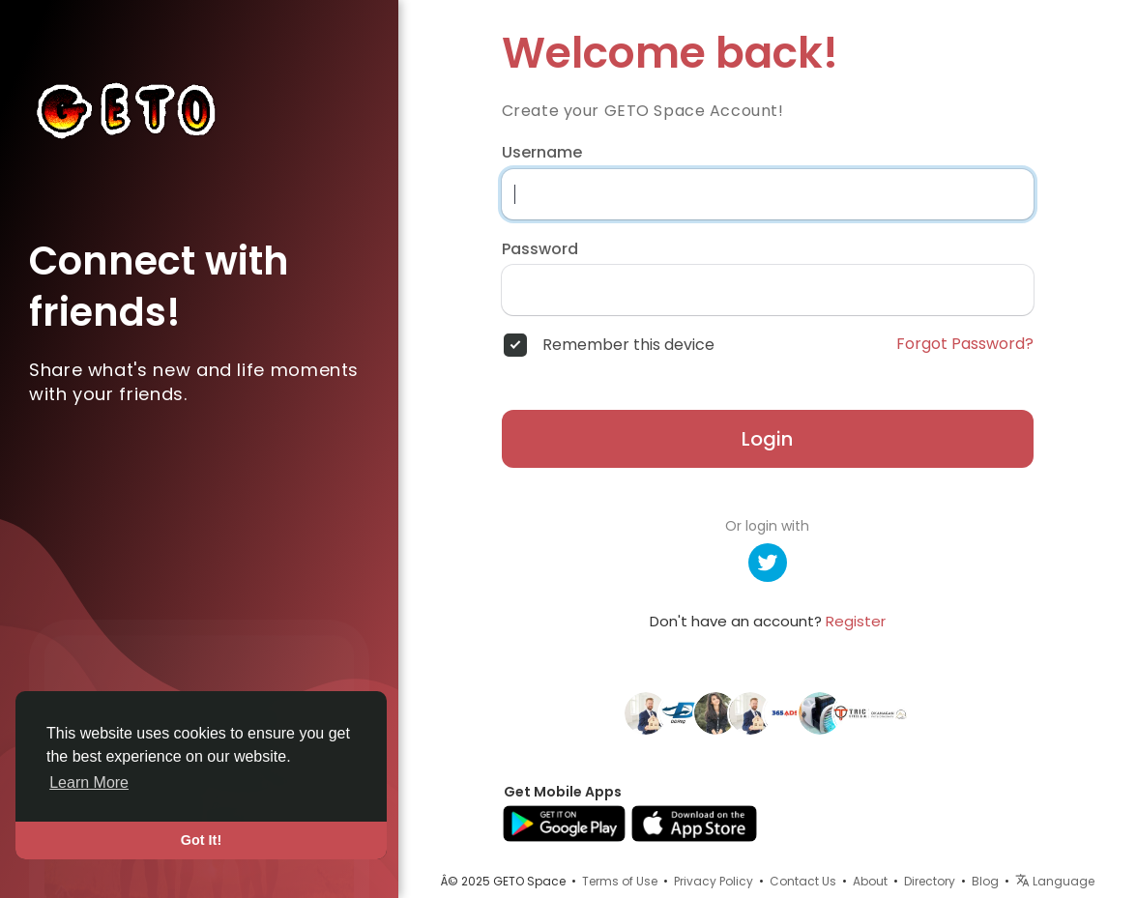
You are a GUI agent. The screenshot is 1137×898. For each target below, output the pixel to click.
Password (540, 249)
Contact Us (803, 881)
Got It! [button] (201, 840)
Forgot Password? (965, 344)
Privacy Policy (713, 881)
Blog (985, 881)
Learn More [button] (89, 782)
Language (1054, 881)
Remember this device (628, 345)
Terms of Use (619, 881)
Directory (929, 881)
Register (856, 621)
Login (767, 438)
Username (542, 152)
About (870, 881)
